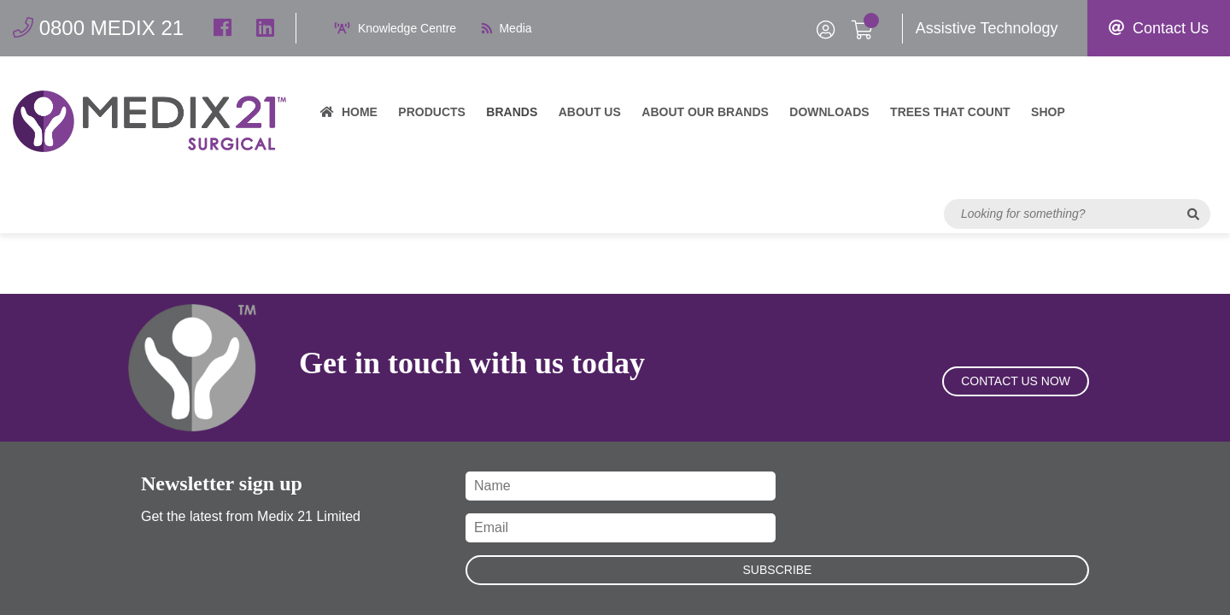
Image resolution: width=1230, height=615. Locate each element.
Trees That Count (950, 112)
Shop (1048, 112)
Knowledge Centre (395, 28)
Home (349, 112)
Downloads (829, 112)
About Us (590, 112)
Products (432, 112)
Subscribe (777, 570)
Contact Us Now (1015, 381)
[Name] (621, 486)
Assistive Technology (987, 28)
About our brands (705, 112)
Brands (511, 112)
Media (507, 28)
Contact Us (1159, 28)
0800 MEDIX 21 (98, 27)
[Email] (621, 527)
